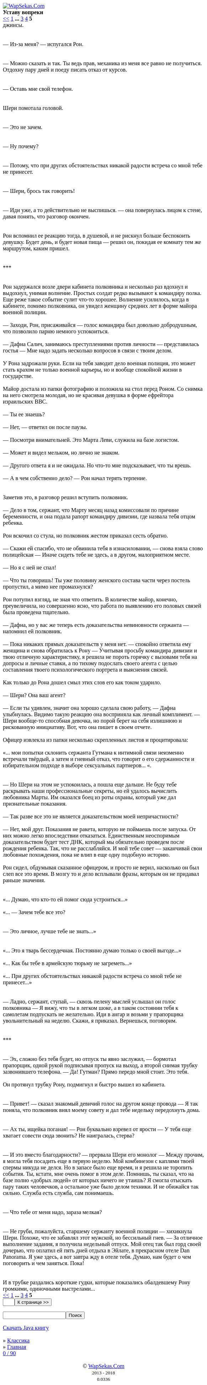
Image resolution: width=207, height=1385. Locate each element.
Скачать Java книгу (26, 1328)
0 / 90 (9, 1353)
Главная (16, 1347)
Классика (18, 1340)
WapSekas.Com (106, 1366)
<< (6, 19)
